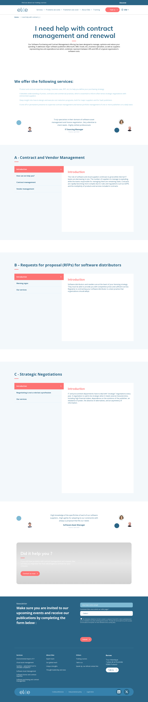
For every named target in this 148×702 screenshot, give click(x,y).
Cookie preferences (58, 692)
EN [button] (125, 10)
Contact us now (29, 574)
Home (16, 17)
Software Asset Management (26, 671)
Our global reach (51, 662)
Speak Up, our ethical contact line (87, 666)
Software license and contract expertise (26, 675)
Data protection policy (75, 692)
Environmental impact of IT (25, 659)
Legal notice (90, 692)
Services (39, 10)
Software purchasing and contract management (27, 680)
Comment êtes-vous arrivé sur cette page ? (94, 609)
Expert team (50, 659)
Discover (123, 3)
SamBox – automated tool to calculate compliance (26, 666)
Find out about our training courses (34, 3)
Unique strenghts (52, 666)
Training (96, 10)
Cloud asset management (25, 662)
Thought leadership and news (56, 670)
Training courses (81, 659)
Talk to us (112, 10)
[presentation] (95, 628)
